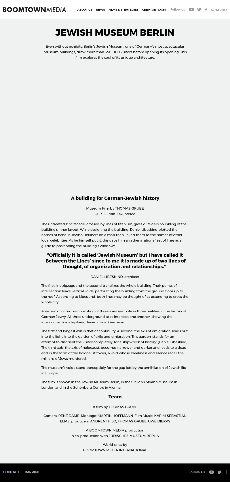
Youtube (191, 9)
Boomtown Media (34, 9)
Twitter (199, 9)
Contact (11, 472)
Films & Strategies (123, 9)
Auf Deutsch (219, 9)
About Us (84, 9)
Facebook (206, 9)
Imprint (32, 472)
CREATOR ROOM (154, 9)
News (100, 9)
